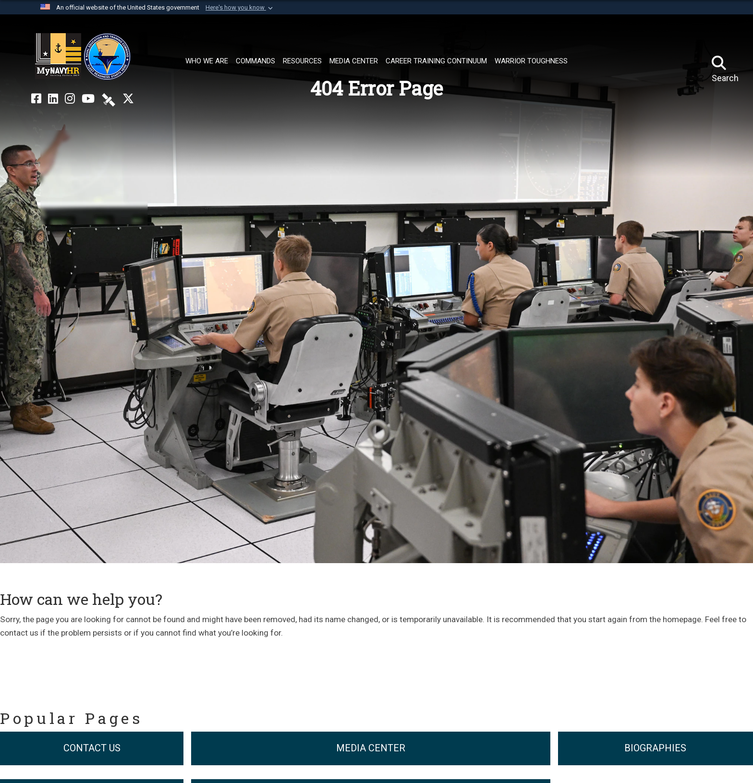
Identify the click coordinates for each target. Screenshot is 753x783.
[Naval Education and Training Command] (83, 57)
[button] (240, 7)
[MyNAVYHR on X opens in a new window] (128, 99)
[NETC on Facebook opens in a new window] (36, 99)
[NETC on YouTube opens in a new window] (88, 99)
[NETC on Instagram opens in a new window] (70, 99)
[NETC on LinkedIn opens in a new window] (53, 99)
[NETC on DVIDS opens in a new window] (108, 99)
